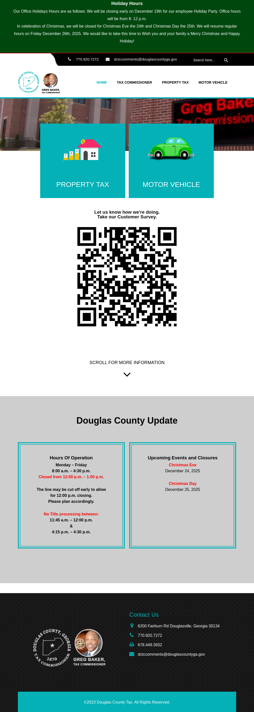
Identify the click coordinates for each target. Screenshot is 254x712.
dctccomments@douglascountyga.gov (145, 59)
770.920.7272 (82, 59)
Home (101, 82)
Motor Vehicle (213, 82)
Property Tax (175, 82)
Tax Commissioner (134, 82)
